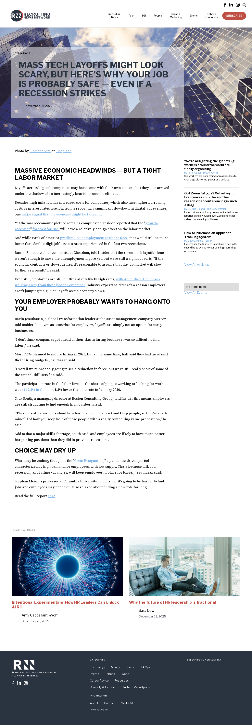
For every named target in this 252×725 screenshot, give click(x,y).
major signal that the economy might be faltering (62, 214)
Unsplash (63, 151)
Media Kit (127, 703)
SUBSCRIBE (234, 15)
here (51, 496)
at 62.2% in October (37, 389)
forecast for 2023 (45, 229)
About (94, 703)
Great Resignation (89, 460)
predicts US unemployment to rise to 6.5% (94, 238)
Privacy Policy (98, 709)
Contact (109, 703)
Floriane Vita (40, 151)
